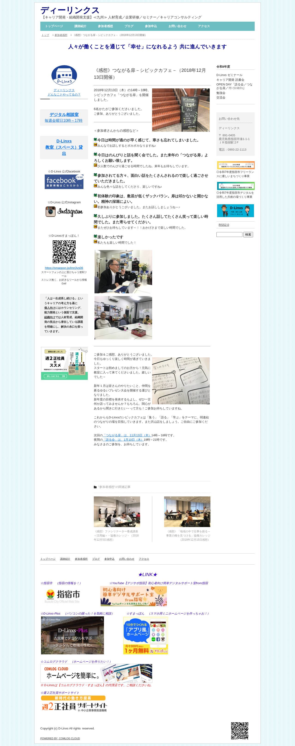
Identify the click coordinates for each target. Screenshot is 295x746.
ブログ (128, 26)
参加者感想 (105, 26)
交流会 (220, 97)
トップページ (54, 26)
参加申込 (151, 26)
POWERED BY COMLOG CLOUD (60, 738)
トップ (45, 35)
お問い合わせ (177, 26)
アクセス (204, 26)
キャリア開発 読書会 (230, 80)
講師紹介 (80, 26)
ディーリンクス (70, 10)
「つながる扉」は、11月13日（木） (127, 435)
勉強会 (220, 93)
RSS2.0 (224, 225)
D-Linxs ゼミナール (229, 75)
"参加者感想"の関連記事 (114, 487)
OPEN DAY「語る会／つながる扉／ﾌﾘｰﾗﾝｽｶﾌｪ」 (234, 86)
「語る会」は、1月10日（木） (123, 439)
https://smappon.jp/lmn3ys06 (64, 268)
